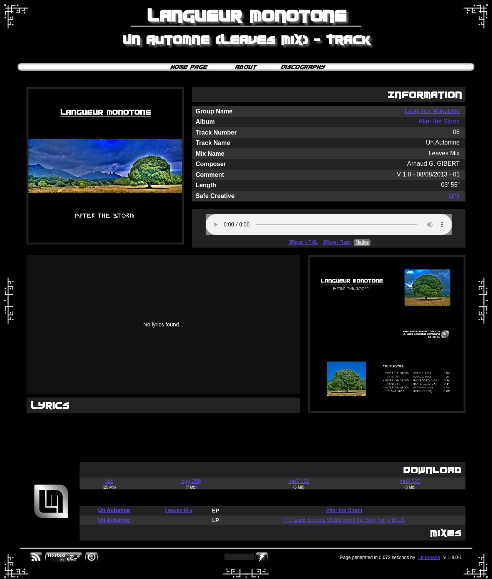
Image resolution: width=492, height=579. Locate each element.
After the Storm (439, 121)
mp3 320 (409, 481)
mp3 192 (298, 481)
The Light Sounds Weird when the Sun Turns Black (344, 520)
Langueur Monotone (432, 111)
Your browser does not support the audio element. (329, 224)
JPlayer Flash (337, 242)
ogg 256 (191, 481)
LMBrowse (429, 557)
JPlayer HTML (303, 242)
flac (109, 481)
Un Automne (114, 510)
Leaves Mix (178, 510)
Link (454, 195)
